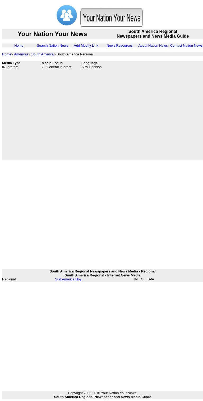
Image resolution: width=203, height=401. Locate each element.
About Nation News (153, 45)
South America (42, 54)
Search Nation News (52, 45)
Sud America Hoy (68, 279)
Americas (21, 54)
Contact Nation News (186, 45)
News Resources (119, 45)
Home (19, 45)
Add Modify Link (86, 45)
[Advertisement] (49, 110)
